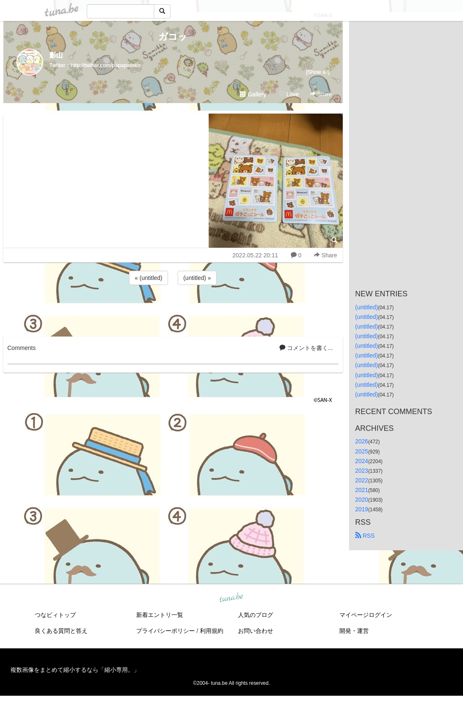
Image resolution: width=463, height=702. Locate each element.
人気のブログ (255, 614)
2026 (361, 441)
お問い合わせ (255, 630)
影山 (56, 55)
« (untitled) (148, 278)
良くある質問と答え (61, 630)
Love (289, 94)
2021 (361, 490)
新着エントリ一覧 (159, 614)
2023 (361, 470)
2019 (361, 509)
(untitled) (366, 307)
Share (320, 94)
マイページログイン (365, 614)
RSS (365, 535)
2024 (361, 461)
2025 (361, 451)
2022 (361, 480)
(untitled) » (197, 278)
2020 (361, 499)
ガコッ (172, 36)
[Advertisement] (173, 309)
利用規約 (211, 630)
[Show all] (317, 72)
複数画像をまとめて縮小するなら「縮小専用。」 (75, 669)
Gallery (253, 94)
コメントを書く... (306, 348)
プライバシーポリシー (165, 630)
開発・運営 (354, 630)
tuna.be (231, 598)
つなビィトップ (55, 614)
